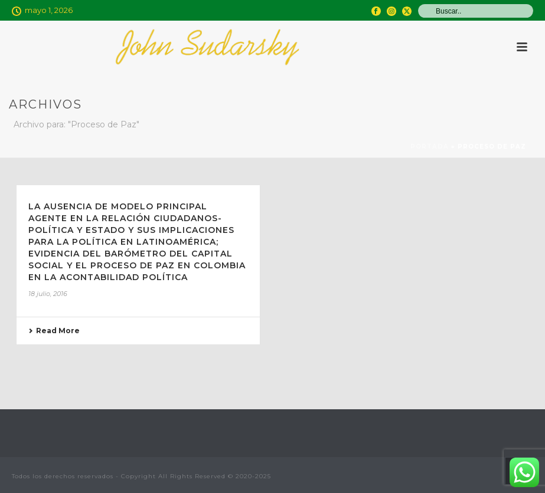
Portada (429, 146)
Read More (54, 330)
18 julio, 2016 (47, 294)
